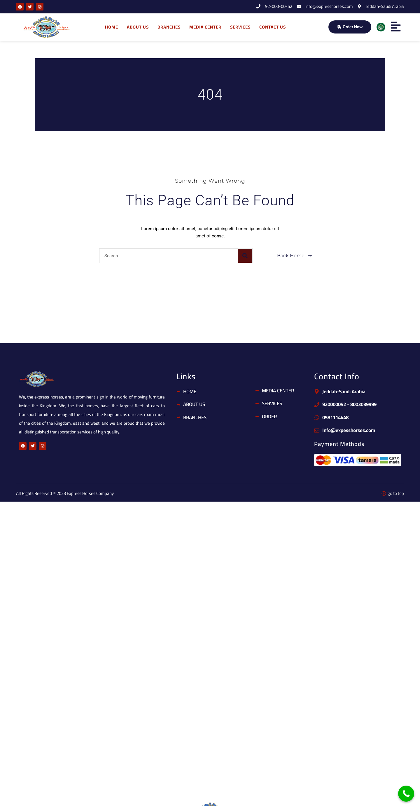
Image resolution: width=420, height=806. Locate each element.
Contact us (272, 27)
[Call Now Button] (406, 794)
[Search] (245, 256)
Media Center (205, 27)
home (111, 27)
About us (138, 27)
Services (240, 27)
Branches (169, 27)
